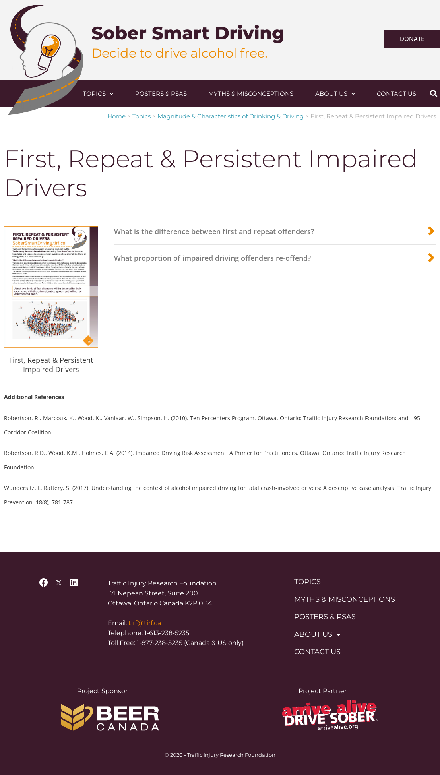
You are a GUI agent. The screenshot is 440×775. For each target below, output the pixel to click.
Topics (98, 94)
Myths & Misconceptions (250, 93)
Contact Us (396, 93)
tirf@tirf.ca (144, 623)
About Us (335, 94)
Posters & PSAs (161, 93)
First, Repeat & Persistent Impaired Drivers (51, 364)
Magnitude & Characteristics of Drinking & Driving (230, 116)
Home (116, 116)
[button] (433, 93)
